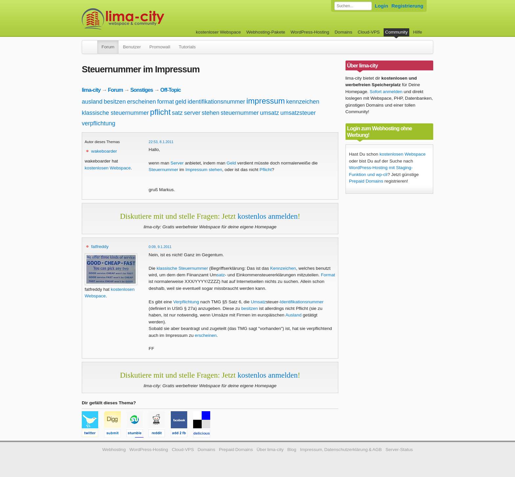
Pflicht (265, 169)
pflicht (160, 112)
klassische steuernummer (115, 113)
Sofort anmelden (386, 91)
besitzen (115, 101)
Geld (231, 163)
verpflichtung (98, 123)
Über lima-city (270, 449)
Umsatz (258, 301)
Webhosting (114, 449)
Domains (343, 32)
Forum (107, 46)
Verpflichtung (186, 301)
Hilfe (417, 32)
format (165, 101)
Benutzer (132, 46)
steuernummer (240, 113)
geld (180, 101)
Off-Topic (170, 90)
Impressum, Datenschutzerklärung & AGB (341, 449)
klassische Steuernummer (182, 268)
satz (177, 113)
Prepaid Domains (366, 181)
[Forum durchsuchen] (353, 6)
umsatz (269, 113)
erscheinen (141, 101)
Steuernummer (163, 169)
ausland (92, 101)
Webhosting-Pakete (265, 32)
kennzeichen (302, 101)
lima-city (91, 90)
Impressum (196, 169)
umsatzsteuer (298, 113)
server (192, 113)
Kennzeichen (283, 268)
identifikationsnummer (216, 101)
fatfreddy (100, 246)
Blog (291, 449)
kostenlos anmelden (267, 216)
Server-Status (399, 449)
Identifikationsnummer (302, 301)
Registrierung (407, 6)
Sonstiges (141, 90)
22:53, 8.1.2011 (161, 142)
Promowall (159, 46)
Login (381, 6)
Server (177, 163)
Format (328, 274)
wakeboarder (104, 151)
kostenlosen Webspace (108, 167)
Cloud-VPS (369, 32)
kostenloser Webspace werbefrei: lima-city (147, 19)
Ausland (293, 315)
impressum (265, 100)
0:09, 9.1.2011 (160, 247)
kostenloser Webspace (218, 32)
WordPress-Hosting (310, 32)
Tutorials (187, 46)
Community (396, 32)
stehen (210, 113)
